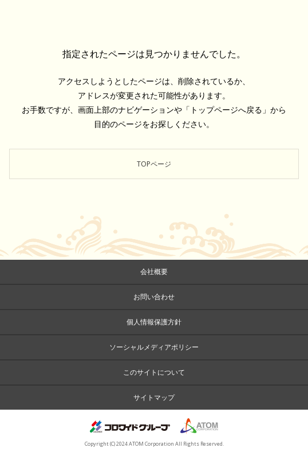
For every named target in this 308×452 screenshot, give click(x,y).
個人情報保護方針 (154, 322)
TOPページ (154, 164)
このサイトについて (154, 372)
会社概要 (154, 271)
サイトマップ (154, 397)
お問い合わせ (154, 297)
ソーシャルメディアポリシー (154, 347)
